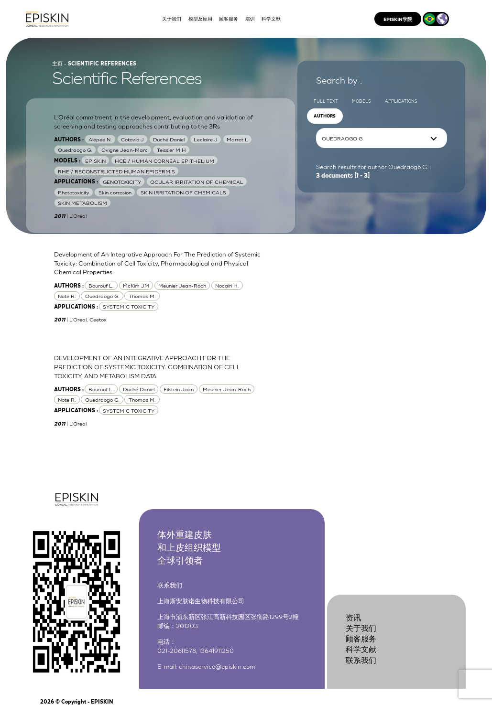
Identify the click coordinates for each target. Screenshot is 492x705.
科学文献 (361, 649)
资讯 (353, 617)
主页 (57, 63)
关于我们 (361, 627)
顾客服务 (361, 638)
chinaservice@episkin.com (217, 666)
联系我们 (361, 659)
